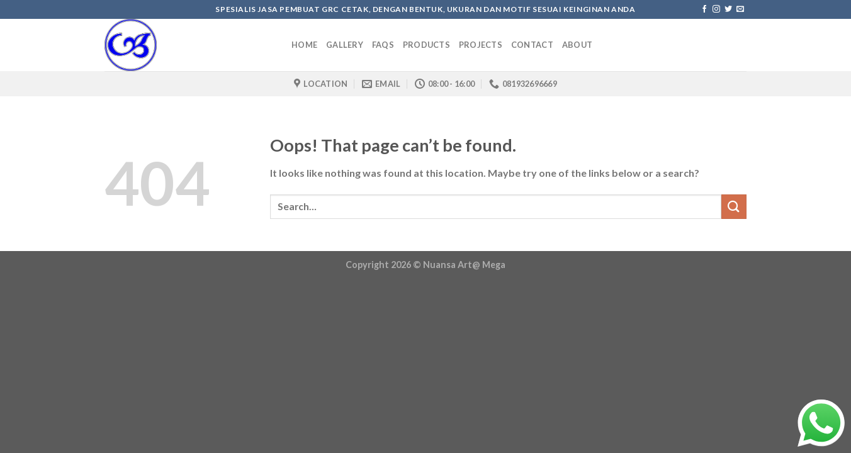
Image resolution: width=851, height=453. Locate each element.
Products (426, 45)
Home (304, 45)
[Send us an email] (740, 9)
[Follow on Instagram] (716, 9)
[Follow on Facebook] (704, 9)
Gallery (344, 45)
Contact (532, 45)
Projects (480, 45)
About (577, 45)
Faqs (383, 45)
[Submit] (734, 206)
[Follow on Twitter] (728, 9)
